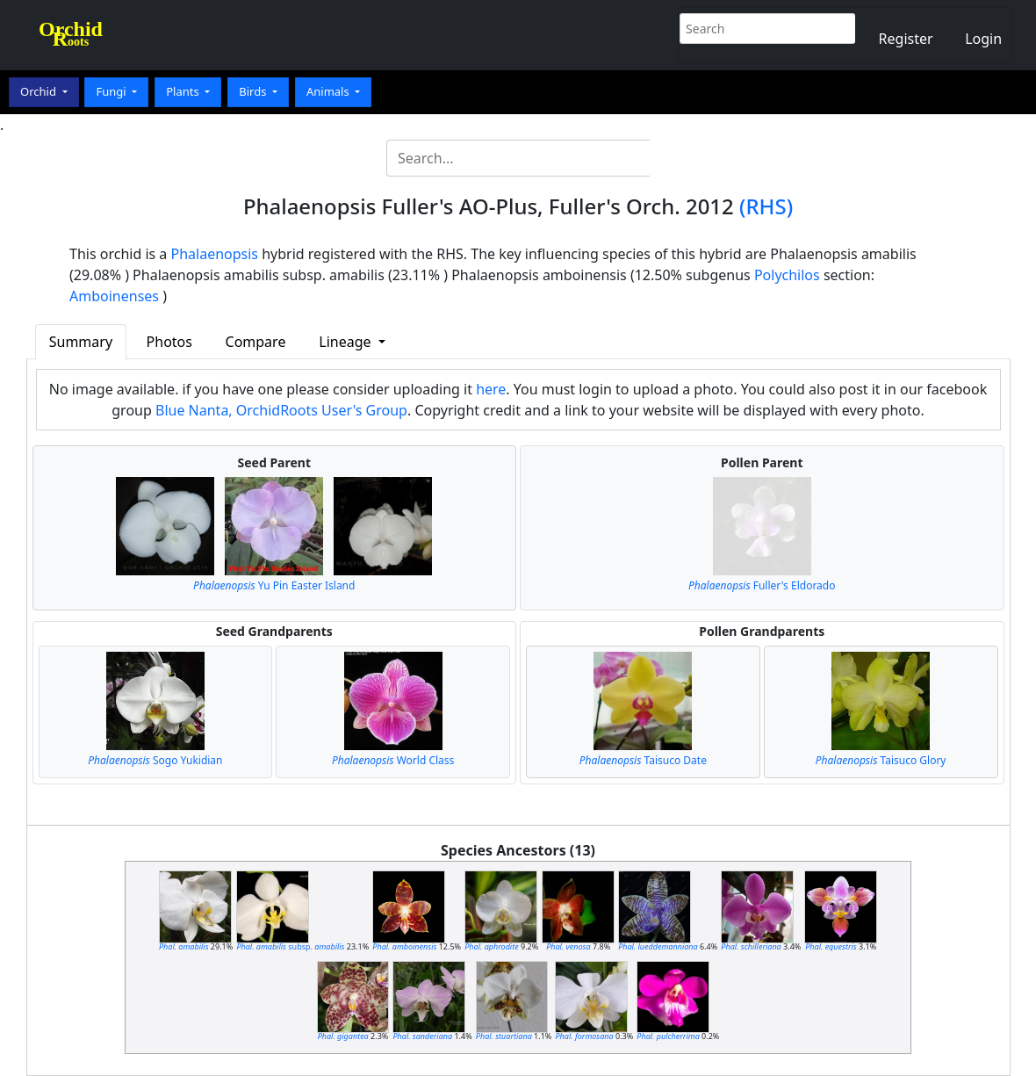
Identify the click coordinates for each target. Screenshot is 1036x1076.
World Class (393, 760)
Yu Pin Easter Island (274, 585)
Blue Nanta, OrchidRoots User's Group (281, 410)
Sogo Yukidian (155, 760)
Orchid (39, 91)
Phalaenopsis (215, 254)
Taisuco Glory (881, 760)
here (491, 389)
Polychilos (787, 275)
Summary (80, 341)
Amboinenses (114, 296)
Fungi (112, 91)
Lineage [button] (346, 341)
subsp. (290, 946)
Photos (169, 341)
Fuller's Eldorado (761, 585)
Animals (329, 91)
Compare (256, 341)
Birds (254, 91)
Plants (184, 91)
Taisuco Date (643, 760)
